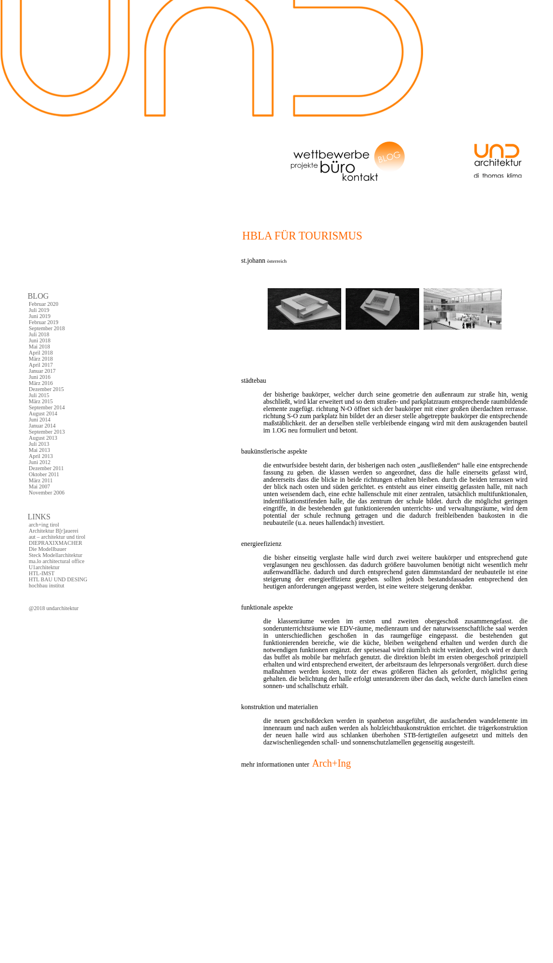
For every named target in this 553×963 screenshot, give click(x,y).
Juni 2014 (39, 420)
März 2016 (41, 383)
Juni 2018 (39, 340)
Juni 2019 (39, 316)
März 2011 (41, 480)
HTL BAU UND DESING (58, 579)
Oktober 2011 (44, 474)
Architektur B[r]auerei (54, 531)
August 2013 (43, 438)
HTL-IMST (42, 573)
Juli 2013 (39, 444)
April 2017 (41, 365)
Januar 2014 (42, 426)
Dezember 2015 (46, 389)
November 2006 (47, 493)
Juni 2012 (39, 462)
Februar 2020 (44, 304)
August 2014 (43, 413)
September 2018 (47, 328)
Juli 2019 (39, 310)
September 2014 (47, 407)
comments (252, 797)
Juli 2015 (39, 395)
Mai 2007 (39, 486)
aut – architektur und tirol (57, 537)
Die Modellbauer (47, 549)
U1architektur (44, 567)
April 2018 (41, 353)
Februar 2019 (44, 322)
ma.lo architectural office (57, 561)
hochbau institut (46, 585)
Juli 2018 (39, 334)
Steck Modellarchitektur (55, 555)
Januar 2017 (42, 371)
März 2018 (41, 359)
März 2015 (41, 401)
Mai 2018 (39, 346)
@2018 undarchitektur (54, 608)
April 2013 (41, 456)
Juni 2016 (39, 377)
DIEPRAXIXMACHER (55, 543)
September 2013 (47, 432)
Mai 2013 (39, 450)
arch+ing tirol (44, 525)
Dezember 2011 (46, 468)
